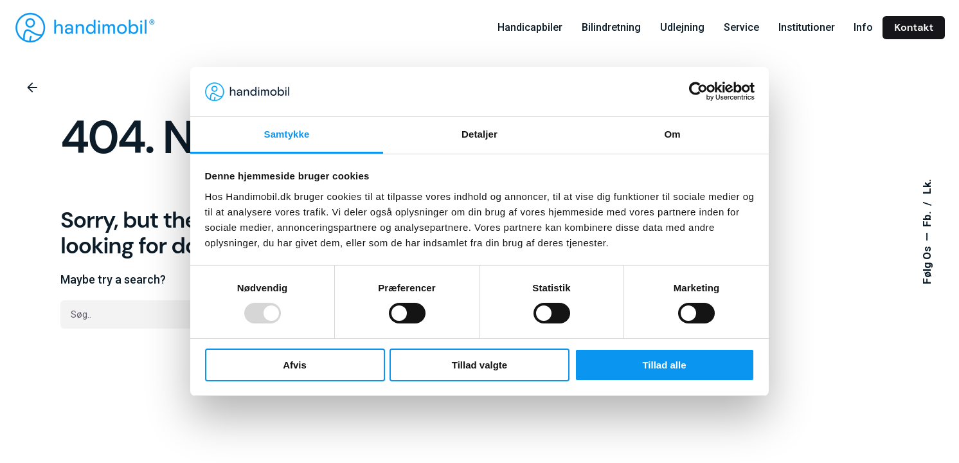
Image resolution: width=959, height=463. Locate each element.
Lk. (927, 186)
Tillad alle (664, 364)
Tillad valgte (479, 364)
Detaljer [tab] (479, 134)
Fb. (927, 217)
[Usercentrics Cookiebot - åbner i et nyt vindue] (698, 91)
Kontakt (913, 27)
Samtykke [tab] (287, 134)
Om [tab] (672, 134)
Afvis (295, 364)
